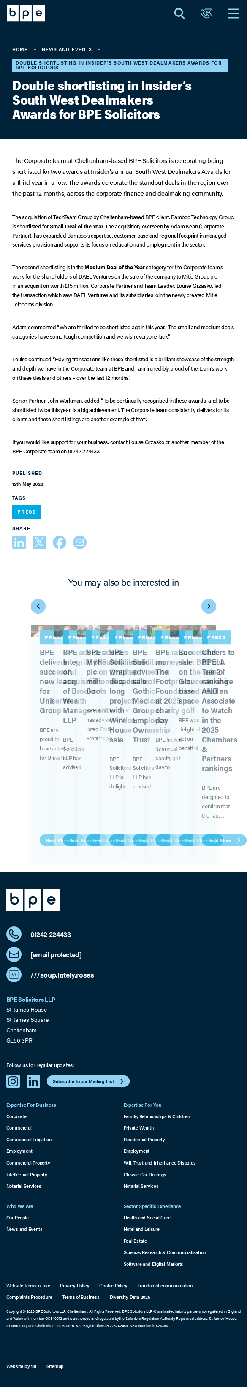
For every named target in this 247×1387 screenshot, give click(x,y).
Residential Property (145, 1139)
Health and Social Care (147, 1217)
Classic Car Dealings (145, 1174)
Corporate (16, 1116)
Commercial (19, 1127)
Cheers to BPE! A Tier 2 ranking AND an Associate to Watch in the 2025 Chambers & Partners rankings (219, 709)
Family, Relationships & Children (157, 1116)
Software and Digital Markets (154, 1264)
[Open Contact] (206, 13)
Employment (19, 1151)
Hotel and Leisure (142, 1229)
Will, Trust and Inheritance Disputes (160, 1162)
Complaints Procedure (29, 1297)
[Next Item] (208, 606)
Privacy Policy (74, 1286)
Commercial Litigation (29, 1139)
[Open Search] (179, 13)
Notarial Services (23, 1186)
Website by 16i (21, 1366)
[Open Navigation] (233, 13)
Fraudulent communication (165, 1286)
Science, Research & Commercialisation (165, 1252)
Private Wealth (139, 1127)
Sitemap (55, 1366)
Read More (225, 840)
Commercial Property (28, 1162)
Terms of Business (80, 1297)
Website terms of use (28, 1286)
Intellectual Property (26, 1174)
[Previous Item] (38, 606)
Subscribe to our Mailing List (89, 1081)
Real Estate (135, 1241)
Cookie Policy (113, 1286)
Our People (17, 1217)
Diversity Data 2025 (130, 1297)
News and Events (24, 1229)
